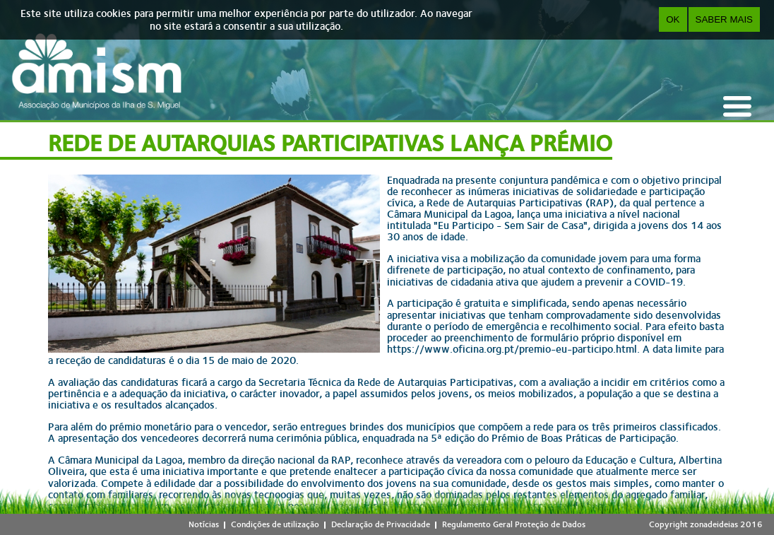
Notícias (204, 524)
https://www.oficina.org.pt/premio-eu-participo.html (512, 349)
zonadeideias (714, 524)
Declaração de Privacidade (380, 524)
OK (672, 19)
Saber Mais (724, 19)
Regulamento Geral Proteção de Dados (513, 524)
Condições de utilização (275, 524)
